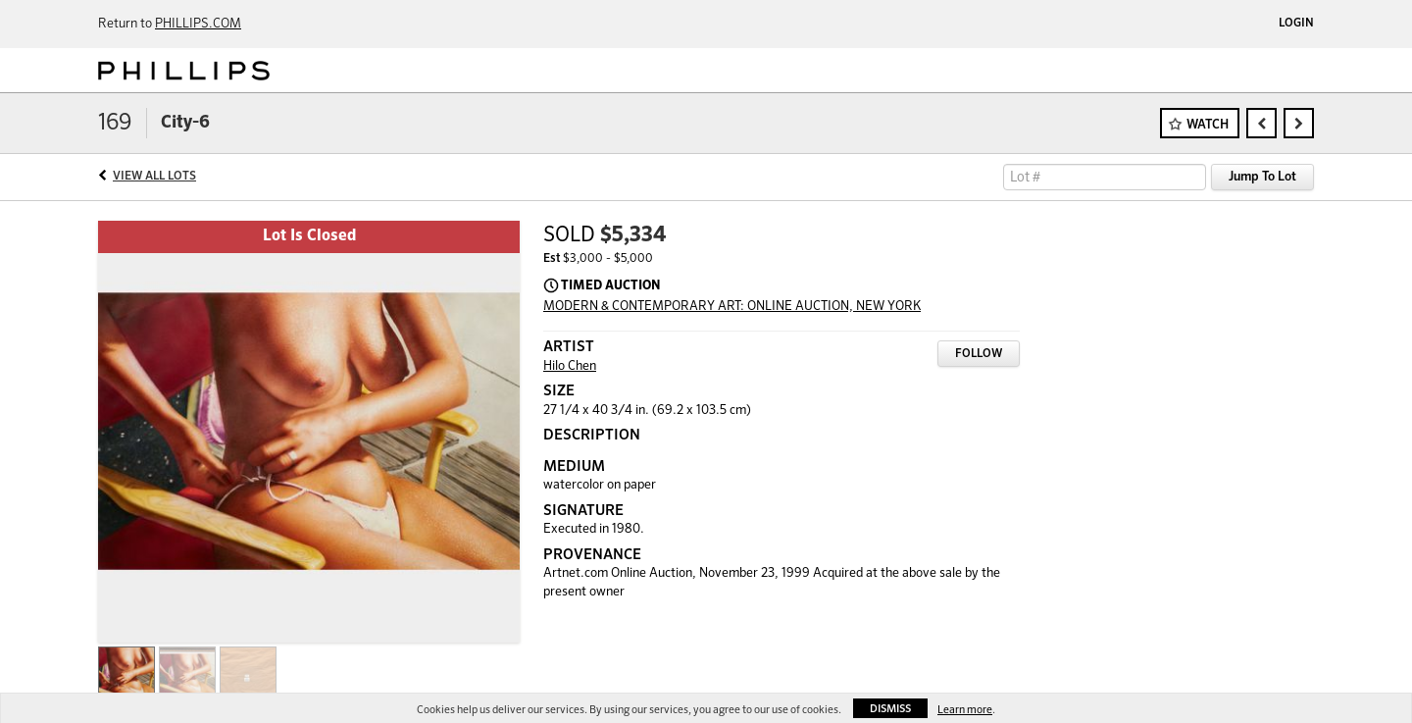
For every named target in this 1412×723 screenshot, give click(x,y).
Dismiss (890, 708)
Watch (1207, 125)
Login (1296, 23)
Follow (978, 354)
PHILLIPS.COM (198, 24)
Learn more (964, 709)
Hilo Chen (569, 366)
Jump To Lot (1262, 177)
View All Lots (154, 176)
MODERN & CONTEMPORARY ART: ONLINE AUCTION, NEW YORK (732, 306)
